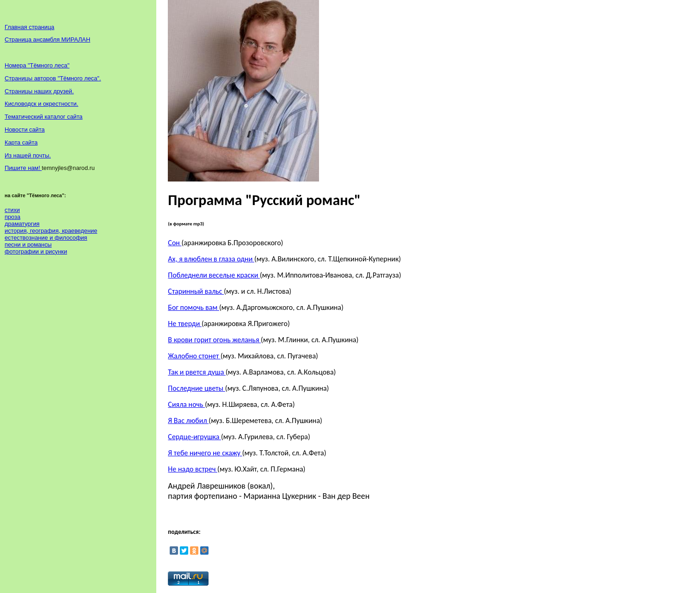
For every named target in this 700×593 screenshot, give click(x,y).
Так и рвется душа (197, 372)
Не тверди (185, 323)
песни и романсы (28, 244)
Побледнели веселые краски (214, 275)
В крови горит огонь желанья (214, 339)
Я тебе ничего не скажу (205, 452)
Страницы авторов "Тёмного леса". (53, 78)
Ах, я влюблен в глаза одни (211, 258)
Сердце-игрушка (194, 436)
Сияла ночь (186, 404)
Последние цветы (196, 388)
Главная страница (29, 27)
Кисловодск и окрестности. (41, 103)
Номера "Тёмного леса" (37, 65)
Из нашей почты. (28, 155)
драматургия (22, 223)
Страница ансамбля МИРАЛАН (47, 39)
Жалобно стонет (194, 355)
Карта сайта (21, 142)
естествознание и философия (46, 237)
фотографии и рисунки (36, 251)
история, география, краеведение (51, 230)
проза (12, 216)
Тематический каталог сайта (44, 116)
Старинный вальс (196, 291)
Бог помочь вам (193, 307)
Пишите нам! (23, 167)
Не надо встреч (192, 469)
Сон (174, 242)
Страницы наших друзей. (39, 91)
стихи (12, 209)
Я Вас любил (188, 420)
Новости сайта (25, 129)
